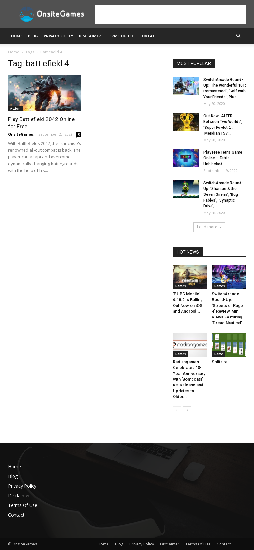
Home (16, 35)
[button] (238, 36)
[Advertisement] (170, 14)
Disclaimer (90, 35)
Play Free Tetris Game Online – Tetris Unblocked (222, 158)
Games (180, 286)
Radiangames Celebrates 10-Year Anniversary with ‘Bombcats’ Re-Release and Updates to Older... (189, 379)
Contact (148, 35)
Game (218, 354)
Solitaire (220, 361)
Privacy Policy (58, 35)
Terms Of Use (120, 35)
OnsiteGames (21, 134)
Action (15, 108)
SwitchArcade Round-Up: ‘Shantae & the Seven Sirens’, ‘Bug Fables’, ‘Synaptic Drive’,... (223, 194)
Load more (209, 227)
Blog (33, 35)
